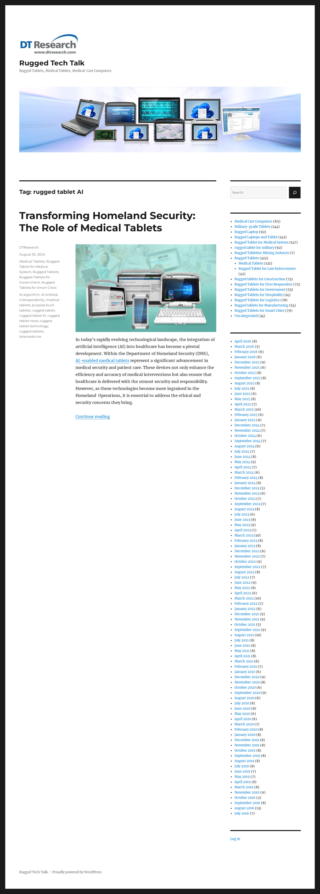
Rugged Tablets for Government (260, 290)
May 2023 (242, 525)
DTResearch (29, 247)
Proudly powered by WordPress (77, 872)
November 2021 (246, 619)
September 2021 (247, 630)
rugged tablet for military (254, 248)
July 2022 (241, 577)
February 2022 (246, 603)
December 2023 (246, 488)
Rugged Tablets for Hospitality (258, 295)
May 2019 (242, 777)
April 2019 (242, 782)
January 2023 (244, 546)
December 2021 (246, 614)
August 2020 (244, 698)
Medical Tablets (32, 261)
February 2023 (245, 541)
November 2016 (247, 792)
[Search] (295, 193)
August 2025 (244, 383)
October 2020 (245, 687)
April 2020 (242, 719)
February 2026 (246, 352)
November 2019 (247, 745)
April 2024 (242, 467)
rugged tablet (43, 310)
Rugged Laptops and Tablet (256, 237)
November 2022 (247, 556)
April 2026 (242, 341)
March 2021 (243, 661)
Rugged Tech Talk (51, 63)
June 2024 (242, 457)
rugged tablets (31, 331)
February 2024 (246, 478)
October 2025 (245, 373)
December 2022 (247, 551)
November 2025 (247, 367)
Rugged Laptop (246, 232)
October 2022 (245, 562)
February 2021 (245, 666)
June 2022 (242, 583)
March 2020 (244, 724)
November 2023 (247, 493)
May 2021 (242, 651)
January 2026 (245, 357)
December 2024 (247, 425)
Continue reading (93, 416)
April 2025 (242, 404)
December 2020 (247, 677)
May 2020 (242, 714)
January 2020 (245, 735)
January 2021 (244, 672)
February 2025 (246, 415)
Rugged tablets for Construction (259, 279)
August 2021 (244, 635)
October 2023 (245, 499)
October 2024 (245, 436)
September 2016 (247, 803)
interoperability (31, 300)
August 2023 (244, 509)
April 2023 (242, 530)
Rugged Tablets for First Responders (263, 284)
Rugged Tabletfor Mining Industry (261, 253)
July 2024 (241, 451)
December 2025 (247, 362)
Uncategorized (246, 316)
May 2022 (242, 588)
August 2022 (244, 572)
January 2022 (245, 609)
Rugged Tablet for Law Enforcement (267, 269)
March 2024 (244, 472)
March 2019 (244, 787)
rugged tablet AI (32, 315)
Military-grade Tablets (252, 227)
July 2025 (241, 388)
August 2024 (244, 446)
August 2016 (244, 808)
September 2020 (247, 693)
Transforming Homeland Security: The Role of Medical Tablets (107, 221)
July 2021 (241, 640)
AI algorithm (29, 295)
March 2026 (244, 346)
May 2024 (242, 462)
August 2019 (244, 761)
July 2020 (241, 703)
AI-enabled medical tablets (102, 360)
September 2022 (247, 567)
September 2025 (247, 378)
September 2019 (247, 756)
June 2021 (242, 645)
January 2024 (245, 483)
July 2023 (241, 514)
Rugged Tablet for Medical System (39, 266)
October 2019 (245, 750)
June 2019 (242, 771)
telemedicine (30, 336)
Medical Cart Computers (253, 221)
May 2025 (242, 399)
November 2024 (247, 430)
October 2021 (244, 624)
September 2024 (247, 441)
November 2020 (247, 682)
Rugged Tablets (45, 272)
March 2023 (244, 535)
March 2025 (244, 409)
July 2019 (241, 766)
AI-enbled (49, 295)
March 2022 (244, 598)
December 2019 (246, 740)
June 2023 (242, 520)
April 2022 (242, 593)
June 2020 (242, 708)
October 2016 (245, 798)
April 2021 (242, 656)
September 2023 (247, 504)
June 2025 (242, 394)
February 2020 (246, 729)
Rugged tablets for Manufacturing (261, 305)
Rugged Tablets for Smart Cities (259, 310)
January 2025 (245, 420)
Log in (235, 839)
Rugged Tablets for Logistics (257, 300)
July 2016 (241, 813)
